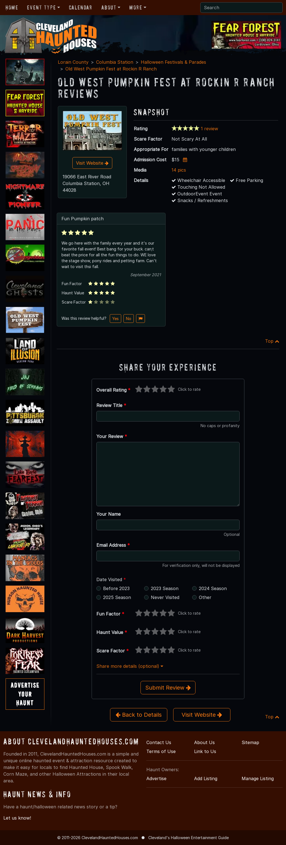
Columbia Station (114, 62)
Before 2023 (116, 588)
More (135, 7)
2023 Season (164, 588)
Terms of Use (161, 751)
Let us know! (17, 818)
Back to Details (139, 714)
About (108, 7)
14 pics (178, 170)
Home (12, 7)
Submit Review (168, 687)
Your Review (111, 436)
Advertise (156, 778)
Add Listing (205, 778)
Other (205, 597)
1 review (209, 128)
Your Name (108, 514)
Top (272, 341)
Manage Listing (258, 778)
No (128, 318)
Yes (115, 318)
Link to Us (205, 751)
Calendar (80, 7)
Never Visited (165, 597)
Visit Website (92, 163)
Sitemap (250, 742)
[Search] (241, 7)
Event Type (41, 7)
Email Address (113, 545)
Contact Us (158, 742)
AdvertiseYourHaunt (25, 693)
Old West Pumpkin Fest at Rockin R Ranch (111, 69)
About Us (204, 742)
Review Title (111, 405)
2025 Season (117, 597)
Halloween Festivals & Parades (173, 62)
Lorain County (73, 62)
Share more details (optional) (129, 666)
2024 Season (213, 588)
